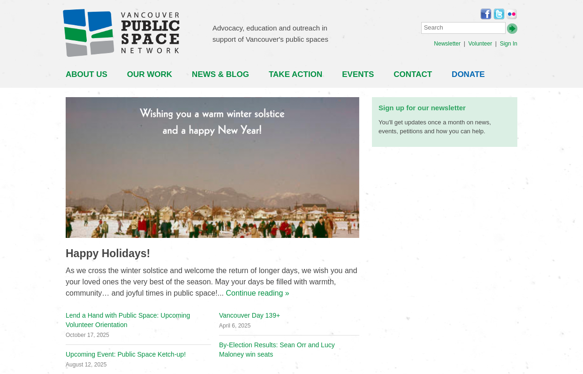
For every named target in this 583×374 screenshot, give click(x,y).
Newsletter (447, 43)
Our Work (149, 74)
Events (358, 74)
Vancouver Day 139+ (249, 315)
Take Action (295, 74)
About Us (86, 74)
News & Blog (220, 74)
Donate (468, 74)
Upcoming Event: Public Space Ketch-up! (126, 354)
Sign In (508, 43)
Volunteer (480, 43)
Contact (413, 74)
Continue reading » (257, 293)
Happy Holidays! (108, 253)
